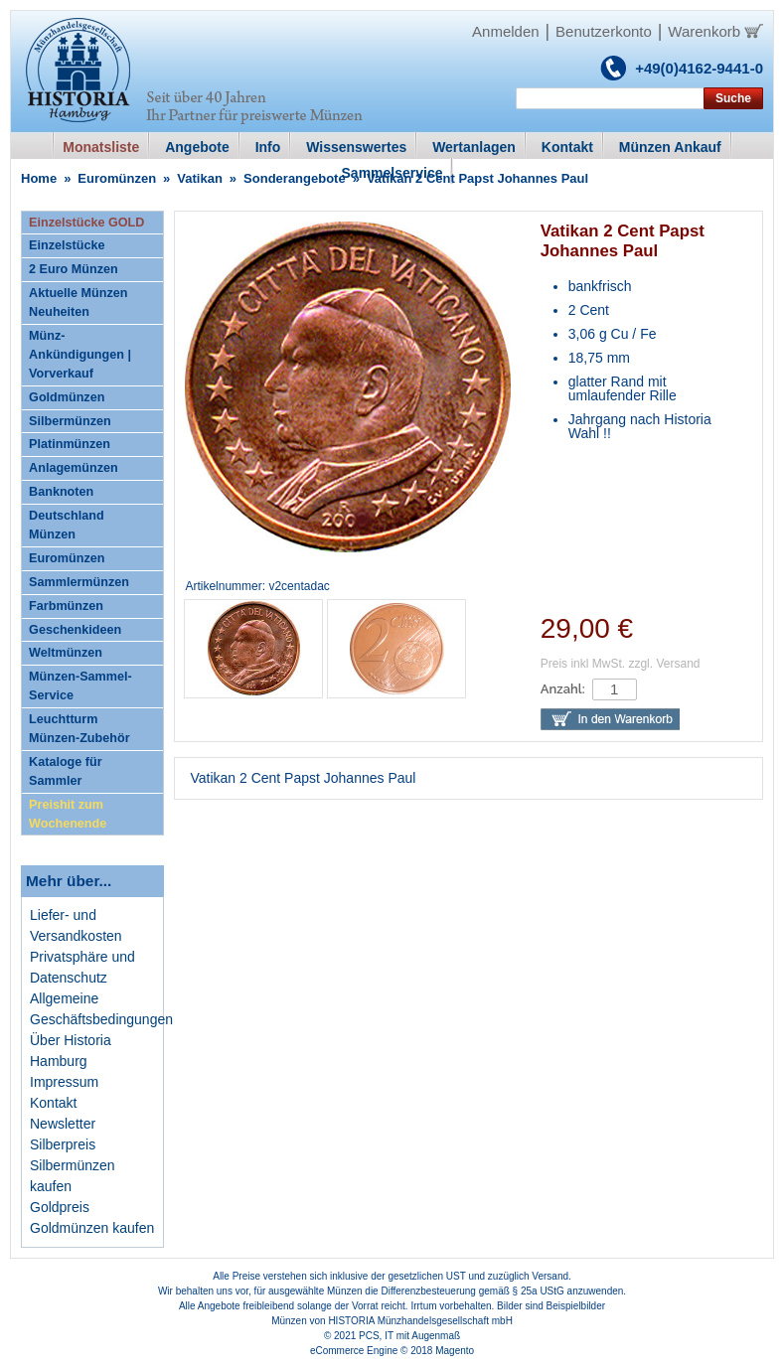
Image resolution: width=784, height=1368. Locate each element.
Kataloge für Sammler (65, 771)
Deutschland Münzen (66, 525)
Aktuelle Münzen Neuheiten (78, 302)
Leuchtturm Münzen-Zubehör (79, 728)
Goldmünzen (66, 397)
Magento (454, 1350)
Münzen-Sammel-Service (80, 686)
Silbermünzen (70, 421)
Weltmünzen (65, 653)
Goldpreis (59, 1207)
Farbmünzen (66, 606)
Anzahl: (563, 689)
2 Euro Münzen (73, 269)
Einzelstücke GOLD (86, 222)
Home (39, 178)
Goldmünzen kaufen (92, 1228)
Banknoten (61, 492)
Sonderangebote (294, 178)
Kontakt (53, 1103)
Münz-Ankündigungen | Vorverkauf (80, 354)
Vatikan (200, 178)
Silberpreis (62, 1144)
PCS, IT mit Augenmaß (409, 1335)
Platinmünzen (69, 444)
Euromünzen (117, 178)
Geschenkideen (75, 630)
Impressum (64, 1082)
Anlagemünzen (73, 468)
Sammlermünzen (79, 582)
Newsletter (62, 1124)
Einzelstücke (66, 245)
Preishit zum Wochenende (67, 814)
